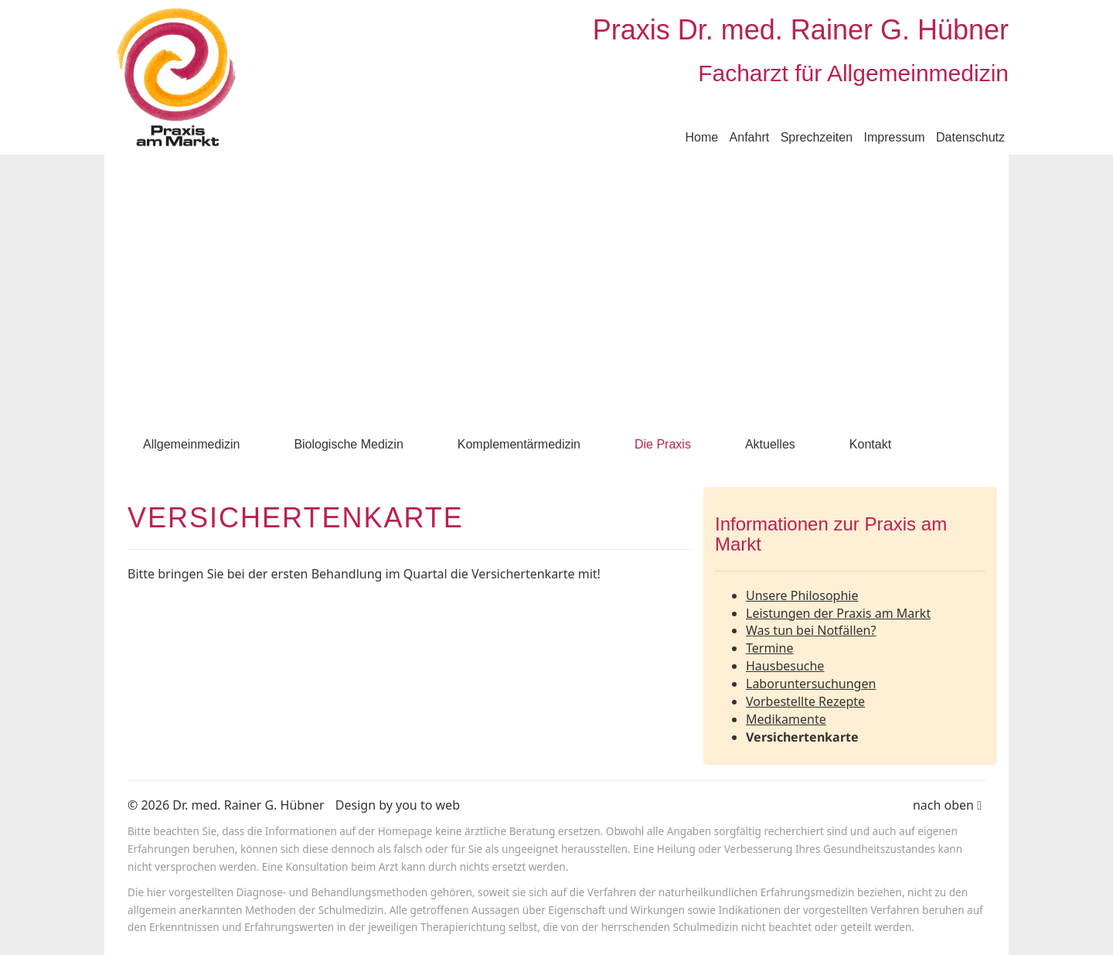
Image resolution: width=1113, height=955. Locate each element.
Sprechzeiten (817, 137)
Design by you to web (397, 804)
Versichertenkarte (802, 736)
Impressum (893, 137)
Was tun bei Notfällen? (811, 630)
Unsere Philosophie (802, 595)
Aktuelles (770, 444)
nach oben (947, 804)
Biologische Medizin (348, 444)
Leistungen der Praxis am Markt (838, 613)
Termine (769, 648)
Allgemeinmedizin (191, 444)
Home (701, 137)
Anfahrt (750, 137)
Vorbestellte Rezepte (805, 701)
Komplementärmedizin (519, 444)
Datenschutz (970, 137)
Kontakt (870, 444)
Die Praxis (663, 444)
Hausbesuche (785, 665)
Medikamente (786, 719)
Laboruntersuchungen (811, 683)
